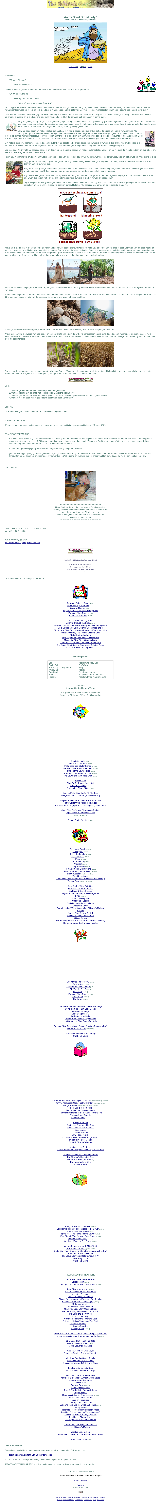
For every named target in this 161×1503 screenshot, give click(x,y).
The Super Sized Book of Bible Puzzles (80, 923)
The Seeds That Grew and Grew (80, 1110)
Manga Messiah (70, 1105)
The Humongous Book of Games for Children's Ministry (80, 920)
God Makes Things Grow (78, 982)
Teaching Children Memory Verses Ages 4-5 (80, 1412)
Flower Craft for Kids (78, 763)
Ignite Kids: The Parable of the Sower (77, 1234)
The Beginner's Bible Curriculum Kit (80, 1420)
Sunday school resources (80, 1402)
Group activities (78, 866)
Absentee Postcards (80, 1294)
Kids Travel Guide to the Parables (80, 1279)
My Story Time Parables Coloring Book (80, 611)
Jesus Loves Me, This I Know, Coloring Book (80, 633)
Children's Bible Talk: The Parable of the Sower (78, 1229)
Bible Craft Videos (78, 786)
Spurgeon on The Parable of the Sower (77, 1284)
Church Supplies (80, 1326)
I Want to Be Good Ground (78, 987)
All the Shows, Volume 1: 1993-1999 (80, 1246)
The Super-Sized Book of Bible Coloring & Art (80, 643)
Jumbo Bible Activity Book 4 (80, 913)
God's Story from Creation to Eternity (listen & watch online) (80, 1251)
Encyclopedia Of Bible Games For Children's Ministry (80, 908)
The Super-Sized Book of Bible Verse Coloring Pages (80, 645)
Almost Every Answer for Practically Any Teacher (80, 1299)
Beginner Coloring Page (77, 603)
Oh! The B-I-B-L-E (78, 989)
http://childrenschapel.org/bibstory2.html (22, 543)
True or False (73, 881)
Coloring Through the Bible (78, 623)
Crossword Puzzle (78, 849)
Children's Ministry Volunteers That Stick (80, 1321)
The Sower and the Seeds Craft (78, 776)
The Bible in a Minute (76, 1028)
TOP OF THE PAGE (80, 1480)
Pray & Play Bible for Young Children (80, 1390)
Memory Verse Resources (80, 1380)
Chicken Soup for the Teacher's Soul (80, 1319)
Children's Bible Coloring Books (80, 647)
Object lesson (78, 1282)
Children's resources (78, 1439)
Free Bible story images (77, 1289)
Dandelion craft (78, 761)
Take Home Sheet (80, 876)
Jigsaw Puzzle (77, 856)
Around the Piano (93, 1497)
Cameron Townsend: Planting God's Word (71, 1100)
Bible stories (80, 1130)
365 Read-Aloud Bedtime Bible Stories (80, 1155)
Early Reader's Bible (80, 1135)
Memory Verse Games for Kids (80, 916)
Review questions (73, 874)
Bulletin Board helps (80, 1316)
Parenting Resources (80, 1388)
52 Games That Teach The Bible (80, 1341)
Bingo (77, 896)
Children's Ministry (80, 1304)
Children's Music (80, 1036)
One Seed (77, 992)
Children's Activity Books (80, 898)
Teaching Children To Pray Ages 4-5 (80, 1415)
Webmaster (80, 1485)
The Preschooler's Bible (80, 1162)
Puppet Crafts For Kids (78, 820)
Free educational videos (77, 1343)
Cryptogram (78, 852)
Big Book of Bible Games (80, 1314)
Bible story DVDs (80, 1258)
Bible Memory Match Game (80, 1306)
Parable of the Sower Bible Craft (77, 768)
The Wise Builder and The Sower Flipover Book (80, 1113)
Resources (100, 1500)
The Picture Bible (74, 1159)
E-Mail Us (84, 1497)
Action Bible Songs (80, 1011)
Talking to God (80, 1407)
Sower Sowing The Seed (78, 606)
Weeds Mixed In (78, 1118)
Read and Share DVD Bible (80, 1253)
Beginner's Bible (80, 1123)
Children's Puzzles (80, 901)
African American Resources (80, 1297)
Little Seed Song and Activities (77, 871)
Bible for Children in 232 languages (77, 1301)
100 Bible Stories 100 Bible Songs (80, 1009)
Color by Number (77, 608)
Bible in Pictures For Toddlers (80, 1127)
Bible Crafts (80, 781)
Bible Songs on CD (80, 1014)
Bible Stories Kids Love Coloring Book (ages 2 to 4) (80, 628)
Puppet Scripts (80, 1392)
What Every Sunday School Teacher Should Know (80, 1434)
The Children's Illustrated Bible (80, 1157)
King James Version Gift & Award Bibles (80, 1363)
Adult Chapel (79, 1500)
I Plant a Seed (77, 984)
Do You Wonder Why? (76, 1248)
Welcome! (59, 1497)
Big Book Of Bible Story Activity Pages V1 (80, 893)
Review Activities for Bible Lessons (77, 1395)
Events (59, 1500)
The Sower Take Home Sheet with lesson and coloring (80, 879)
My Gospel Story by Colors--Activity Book (80, 638)
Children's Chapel (68, 1500)
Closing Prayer (77, 1329)
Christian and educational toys (80, 903)
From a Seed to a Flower (78, 1231)
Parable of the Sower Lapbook (77, 773)
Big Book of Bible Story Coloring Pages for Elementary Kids (80, 630)
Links (94, 1500)
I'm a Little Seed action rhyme (78, 869)
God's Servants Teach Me (80, 1346)
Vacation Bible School (80, 1432)
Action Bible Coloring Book (80, 620)
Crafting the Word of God (78, 788)
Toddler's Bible (80, 1164)
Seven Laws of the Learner (80, 1397)
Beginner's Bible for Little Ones (80, 1125)
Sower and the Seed (78, 615)
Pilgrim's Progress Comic (80, 1140)
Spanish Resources (80, 1400)
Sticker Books (80, 918)
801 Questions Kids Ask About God (80, 1292)
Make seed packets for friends (77, 766)
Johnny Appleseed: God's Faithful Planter (74, 1103)
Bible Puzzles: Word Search (80, 888)
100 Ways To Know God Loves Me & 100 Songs (80, 1006)
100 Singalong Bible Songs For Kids (80, 1021)
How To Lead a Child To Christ (80, 1361)
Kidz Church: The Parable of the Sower (77, 1236)
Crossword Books (80, 906)
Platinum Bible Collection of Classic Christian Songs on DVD (80, 1026)
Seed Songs (77, 996)
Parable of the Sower (77, 613)
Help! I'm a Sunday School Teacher (80, 1358)
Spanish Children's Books (80, 1142)
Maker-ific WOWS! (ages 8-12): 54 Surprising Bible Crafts (80, 805)
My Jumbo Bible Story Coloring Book (80, 640)
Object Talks (80, 1383)
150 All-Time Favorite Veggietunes (80, 1019)
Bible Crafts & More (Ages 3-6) (80, 783)
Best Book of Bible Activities (80, 886)
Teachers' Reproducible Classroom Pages (80, 1410)
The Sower (78, 999)
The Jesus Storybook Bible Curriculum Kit (80, 1256)
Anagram (78, 864)
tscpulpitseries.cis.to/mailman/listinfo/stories (30, 1455)
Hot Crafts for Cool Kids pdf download (80, 803)
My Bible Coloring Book (80, 635)
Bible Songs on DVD (80, 1016)
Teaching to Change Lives (80, 1417)
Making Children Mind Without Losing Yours (80, 1378)
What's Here (67, 1497)
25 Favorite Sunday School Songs (80, 1033)
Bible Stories (76, 1497)
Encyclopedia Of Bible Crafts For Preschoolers (80, 800)
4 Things (102, 1497)
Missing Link (88, 1500)
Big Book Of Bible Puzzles (80, 891)
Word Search (78, 861)
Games (80, 911)
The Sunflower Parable (80, 1115)
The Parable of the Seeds (80, 1108)
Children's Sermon (78, 1324)
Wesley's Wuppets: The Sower (77, 1241)
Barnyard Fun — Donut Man (77, 1226)
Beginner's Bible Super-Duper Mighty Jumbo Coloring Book (80, 625)
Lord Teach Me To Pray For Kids (80, 1375)
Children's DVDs (80, 1261)
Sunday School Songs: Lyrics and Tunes (78, 1405)
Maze (77, 859)
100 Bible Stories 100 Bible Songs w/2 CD (80, 1137)
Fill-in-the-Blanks (77, 854)
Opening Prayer (78, 1385)
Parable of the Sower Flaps (78, 771)
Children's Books (80, 1132)
